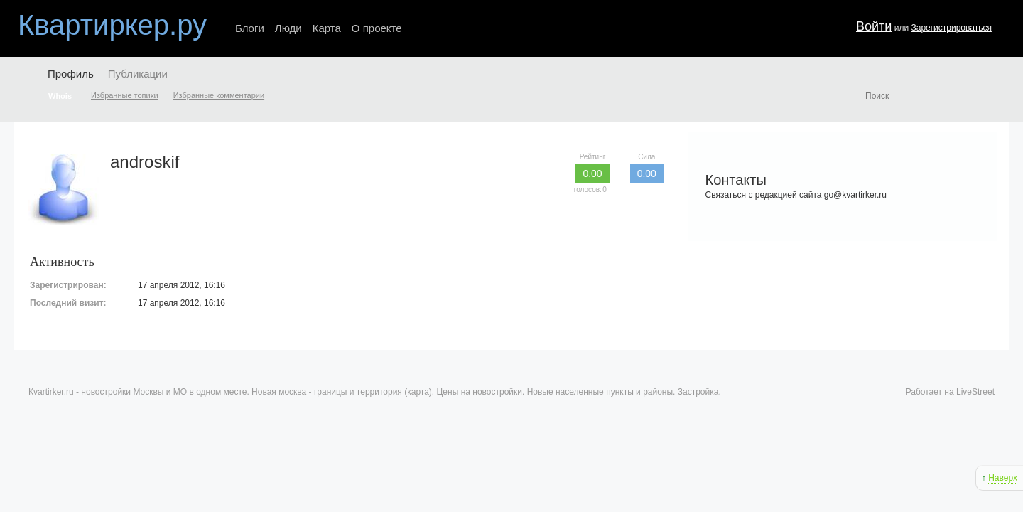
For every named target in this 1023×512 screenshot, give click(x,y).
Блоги (249, 28)
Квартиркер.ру (112, 25)
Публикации (138, 74)
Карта (327, 28)
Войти (874, 26)
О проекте (377, 28)
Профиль (71, 74)
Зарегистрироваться (951, 28)
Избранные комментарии (218, 95)
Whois (60, 96)
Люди (288, 28)
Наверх (1002, 478)
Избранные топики (124, 95)
